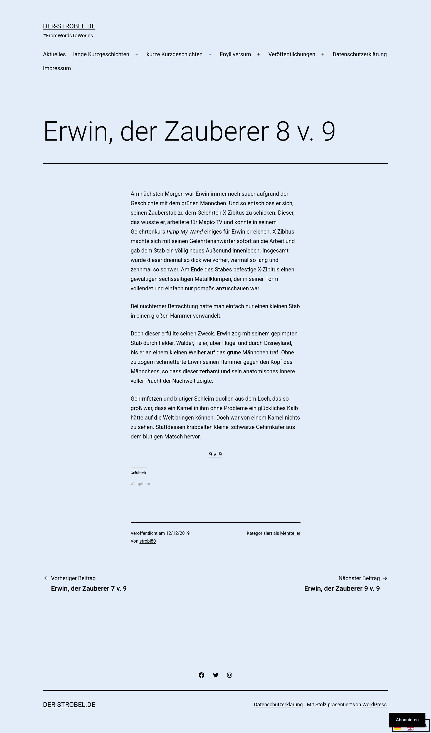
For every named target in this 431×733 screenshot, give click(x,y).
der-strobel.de (69, 26)
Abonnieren (407, 719)
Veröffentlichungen (291, 54)
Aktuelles (54, 54)
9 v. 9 (215, 454)
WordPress (374, 704)
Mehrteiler (290, 533)
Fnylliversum (235, 54)
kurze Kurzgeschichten (175, 54)
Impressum (57, 68)
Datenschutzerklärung (360, 54)
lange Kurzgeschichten (101, 54)
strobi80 (147, 541)
